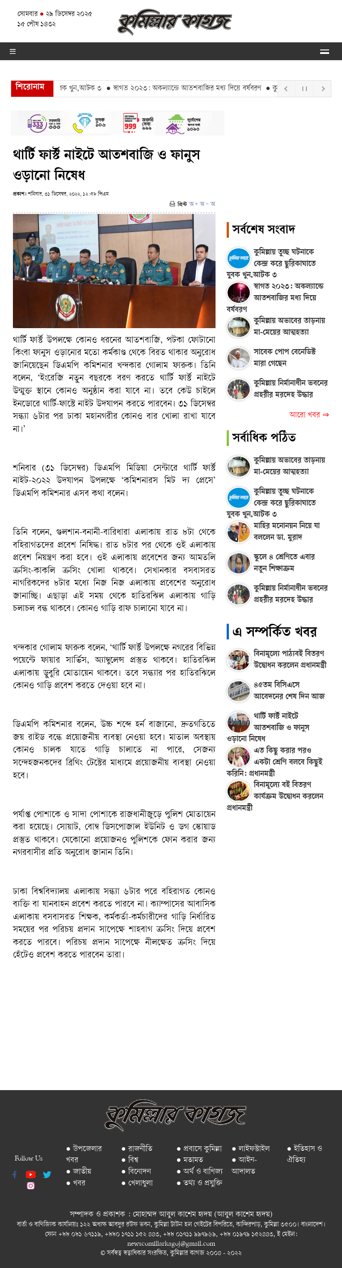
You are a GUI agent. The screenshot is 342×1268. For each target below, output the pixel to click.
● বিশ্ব (129, 1160)
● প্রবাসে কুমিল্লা (199, 1149)
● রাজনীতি (136, 1149)
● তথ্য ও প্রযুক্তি (199, 1183)
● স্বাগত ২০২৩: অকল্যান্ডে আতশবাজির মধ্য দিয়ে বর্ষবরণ (187, 89)
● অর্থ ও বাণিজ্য (199, 1172)
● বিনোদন (136, 1172)
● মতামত (189, 1160)
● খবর (76, 1183)
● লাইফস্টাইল (251, 1149)
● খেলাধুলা (137, 1183)
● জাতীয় (78, 1172)
